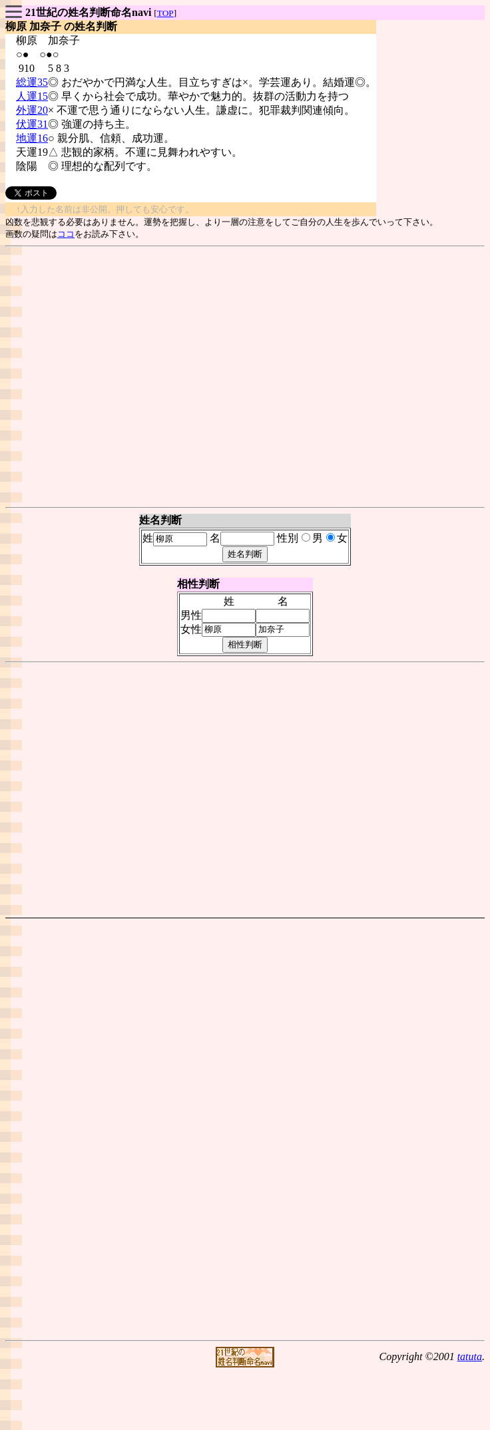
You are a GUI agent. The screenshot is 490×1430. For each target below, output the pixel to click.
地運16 (32, 138)
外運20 (32, 110)
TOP (165, 13)
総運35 (32, 82)
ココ (66, 234)
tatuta (469, 1356)
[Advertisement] (243, 377)
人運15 (32, 96)
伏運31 (32, 124)
